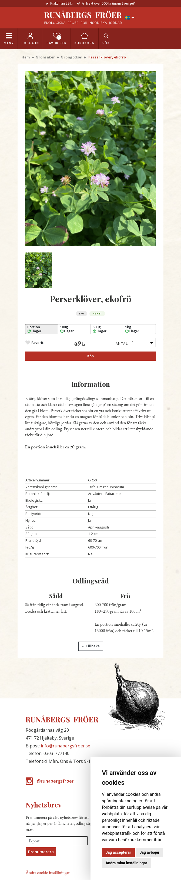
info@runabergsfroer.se (65, 746)
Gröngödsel (71, 57)
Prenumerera (41, 851)
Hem (26, 57)
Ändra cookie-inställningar (48, 872)
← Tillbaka (90, 645)
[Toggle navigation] (9, 38)
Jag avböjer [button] (149, 852)
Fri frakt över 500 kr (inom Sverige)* (109, 3)
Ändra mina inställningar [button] (126, 863)
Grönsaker (45, 57)
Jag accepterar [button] (118, 852)
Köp (90, 355)
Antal (122, 343)
